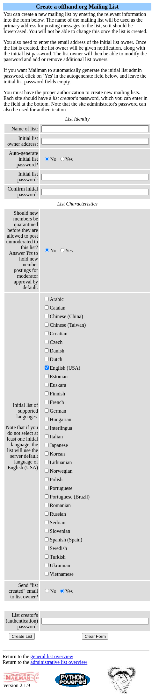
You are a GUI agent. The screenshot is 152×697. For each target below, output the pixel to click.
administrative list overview (59, 662)
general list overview (52, 656)
